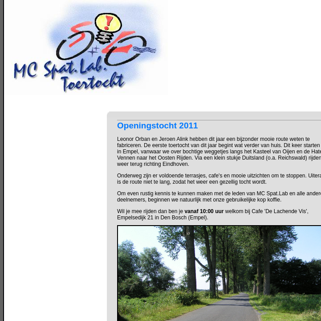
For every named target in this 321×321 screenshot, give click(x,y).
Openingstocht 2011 (157, 125)
